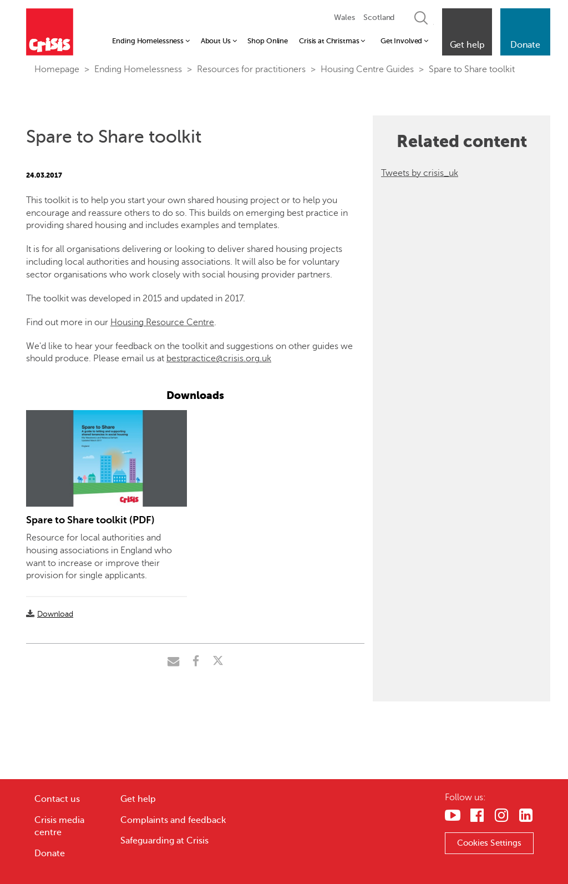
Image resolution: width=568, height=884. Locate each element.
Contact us (57, 799)
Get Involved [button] (404, 41)
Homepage (56, 69)
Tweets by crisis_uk (419, 173)
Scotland (378, 17)
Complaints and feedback (173, 820)
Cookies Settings (489, 842)
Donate (49, 853)
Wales (344, 17)
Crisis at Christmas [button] (332, 41)
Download (55, 614)
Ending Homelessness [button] (150, 41)
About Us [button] (219, 41)
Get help (138, 799)
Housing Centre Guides (367, 69)
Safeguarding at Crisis (164, 841)
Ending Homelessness (138, 69)
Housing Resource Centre (162, 322)
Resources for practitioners (251, 69)
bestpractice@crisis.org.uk (218, 358)
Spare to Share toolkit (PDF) (90, 520)
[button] (467, 31)
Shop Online (267, 41)
